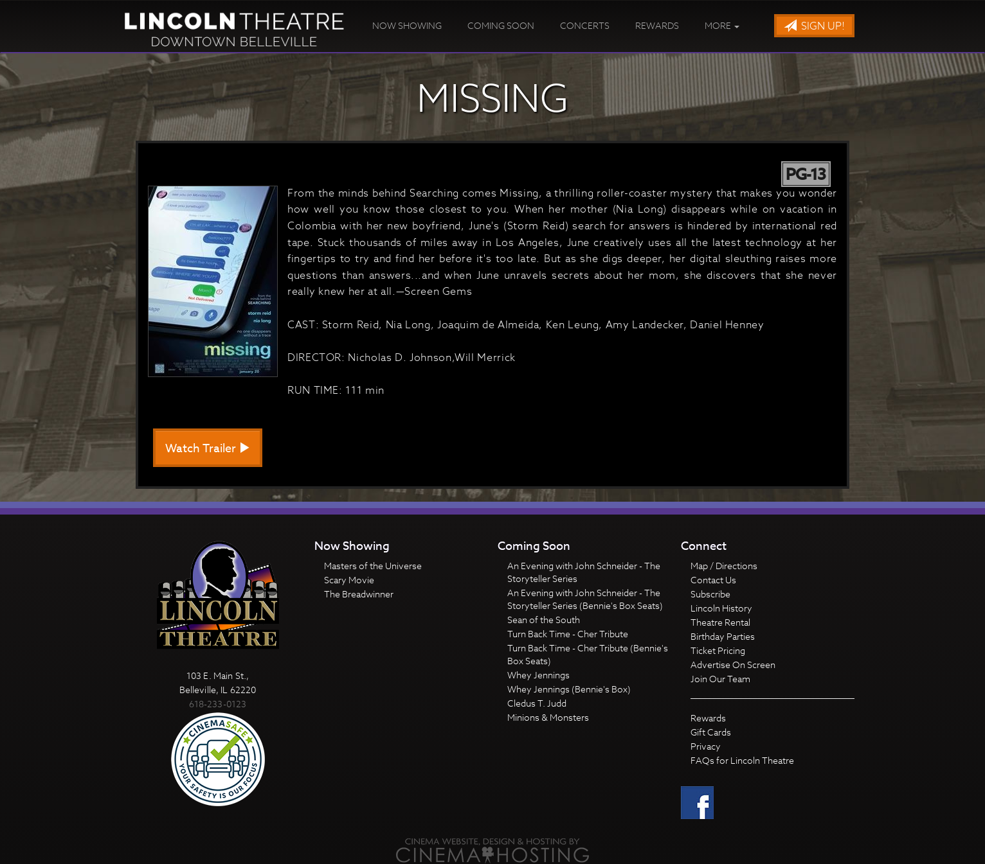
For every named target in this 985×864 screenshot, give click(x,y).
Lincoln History (721, 608)
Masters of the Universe (373, 566)
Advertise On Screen (733, 664)
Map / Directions (724, 566)
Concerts (585, 25)
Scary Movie (349, 580)
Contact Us (713, 580)
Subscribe (710, 594)
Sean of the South (543, 619)
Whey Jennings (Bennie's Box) (569, 689)
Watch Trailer (207, 448)
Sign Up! (814, 26)
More (722, 25)
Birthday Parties (723, 636)
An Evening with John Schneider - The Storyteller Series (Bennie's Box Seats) (585, 599)
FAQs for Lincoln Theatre (742, 760)
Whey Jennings (538, 675)
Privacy (706, 746)
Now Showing (407, 25)
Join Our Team (720, 679)
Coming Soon (500, 25)
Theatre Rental (720, 622)
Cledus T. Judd (536, 703)
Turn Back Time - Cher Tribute (567, 634)
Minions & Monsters (548, 717)
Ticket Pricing (718, 650)
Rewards (657, 25)
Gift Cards (711, 732)
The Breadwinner (358, 594)
